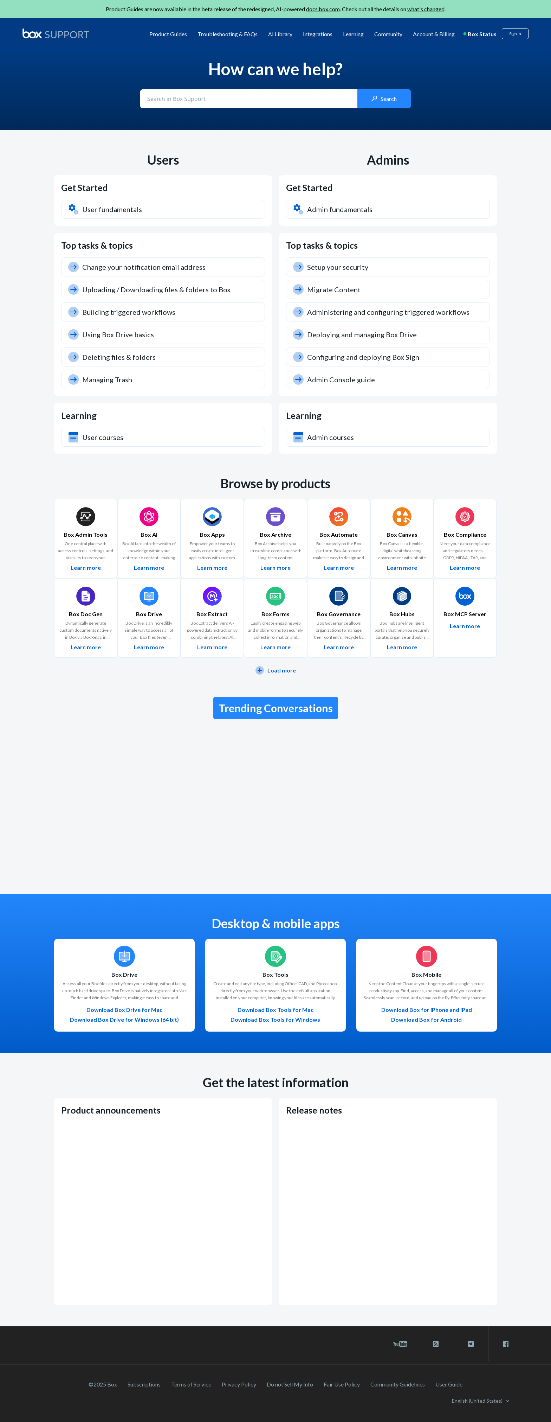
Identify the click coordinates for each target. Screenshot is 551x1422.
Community (388, 34)
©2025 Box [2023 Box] (103, 1384)
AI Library (280, 34)
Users (163, 159)
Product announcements (111, 1110)
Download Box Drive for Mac (124, 1009)
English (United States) (478, 1401)
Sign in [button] (515, 33)
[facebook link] (505, 1344)
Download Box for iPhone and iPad (426, 1009)
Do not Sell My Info (290, 1384)
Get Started (84, 187)
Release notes (314, 1110)
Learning (353, 34)
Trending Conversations (276, 708)
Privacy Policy (239, 1384)
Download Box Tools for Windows (275, 1019)
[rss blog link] (435, 1344)
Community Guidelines (397, 1384)
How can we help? (275, 69)
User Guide (448, 1384)
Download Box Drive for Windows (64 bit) (124, 1019)
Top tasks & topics (97, 245)
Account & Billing (434, 34)
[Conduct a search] (249, 98)
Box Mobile (426, 974)
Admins (388, 159)
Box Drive (124, 974)
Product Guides (168, 34)
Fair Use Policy (342, 1384)
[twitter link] (470, 1344)
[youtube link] (400, 1344)
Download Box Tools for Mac (275, 1009)
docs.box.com (323, 9)
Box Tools (275, 974)
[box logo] (55, 33)
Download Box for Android (426, 1019)
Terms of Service (191, 1384)
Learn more (86, 567)
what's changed (426, 9)
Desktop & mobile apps (276, 923)
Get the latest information (276, 1082)
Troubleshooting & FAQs (227, 34)
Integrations (317, 34)
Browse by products (275, 483)
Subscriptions (144, 1384)
